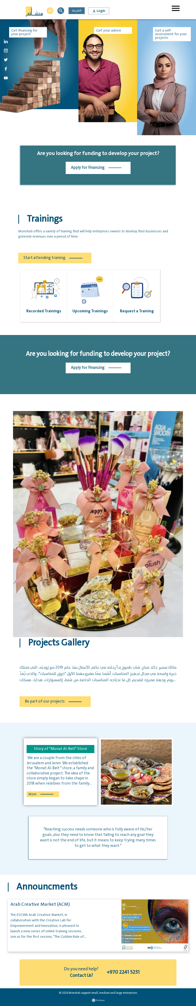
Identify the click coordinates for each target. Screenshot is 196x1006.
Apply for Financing (96, 168)
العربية (76, 10)
